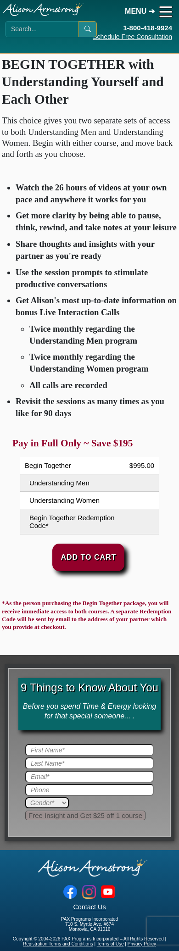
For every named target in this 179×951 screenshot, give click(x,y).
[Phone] (89, 790)
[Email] (89, 777)
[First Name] (89, 750)
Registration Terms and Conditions (58, 943)
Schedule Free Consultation (132, 36)
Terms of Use (110, 943)
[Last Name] (89, 763)
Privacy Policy (142, 943)
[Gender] (47, 802)
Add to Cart (88, 557)
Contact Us (89, 907)
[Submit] (85, 815)
